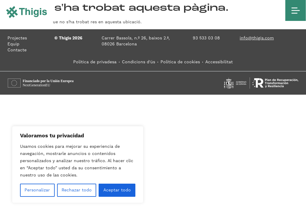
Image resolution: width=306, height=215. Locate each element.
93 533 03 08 (206, 38)
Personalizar (37, 190)
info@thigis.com (257, 38)
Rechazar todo (77, 190)
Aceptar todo (117, 190)
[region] (77, 164)
